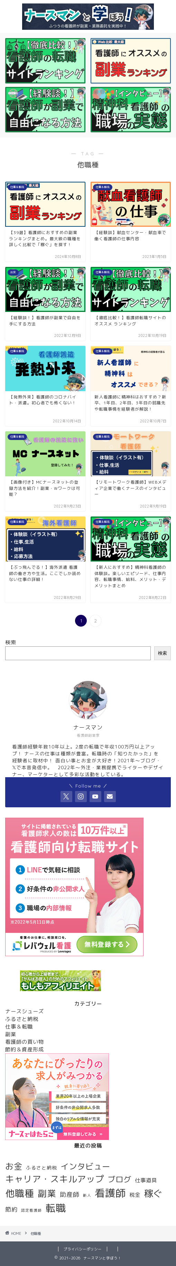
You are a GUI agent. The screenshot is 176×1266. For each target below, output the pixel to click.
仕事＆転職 (19, 1026)
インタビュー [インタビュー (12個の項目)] (85, 1166)
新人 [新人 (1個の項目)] (87, 1195)
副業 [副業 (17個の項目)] (47, 1193)
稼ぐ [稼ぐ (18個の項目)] (153, 1193)
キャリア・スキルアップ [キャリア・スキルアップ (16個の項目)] (54, 1179)
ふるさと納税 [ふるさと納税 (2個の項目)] (41, 1167)
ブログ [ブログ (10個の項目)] (119, 1179)
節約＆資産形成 (24, 1049)
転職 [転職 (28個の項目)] (55, 1208)
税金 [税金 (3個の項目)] (134, 1194)
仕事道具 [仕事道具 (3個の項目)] (146, 1180)
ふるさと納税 (21, 1019)
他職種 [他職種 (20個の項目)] (19, 1193)
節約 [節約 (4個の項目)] (11, 1209)
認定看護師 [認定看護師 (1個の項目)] (31, 1210)
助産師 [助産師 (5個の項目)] (70, 1194)
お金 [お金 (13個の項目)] (13, 1166)
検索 (10, 642)
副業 (10, 1034)
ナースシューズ (24, 1011)
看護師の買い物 (24, 1041)
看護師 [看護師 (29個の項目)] (110, 1193)
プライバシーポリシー (83, 1249)
